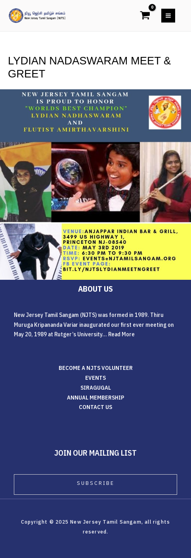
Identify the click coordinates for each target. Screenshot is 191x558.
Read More (121, 334)
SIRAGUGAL (95, 387)
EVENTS (95, 377)
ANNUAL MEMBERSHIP (95, 397)
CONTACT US (95, 407)
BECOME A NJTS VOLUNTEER (96, 367)
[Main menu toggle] (168, 16)
